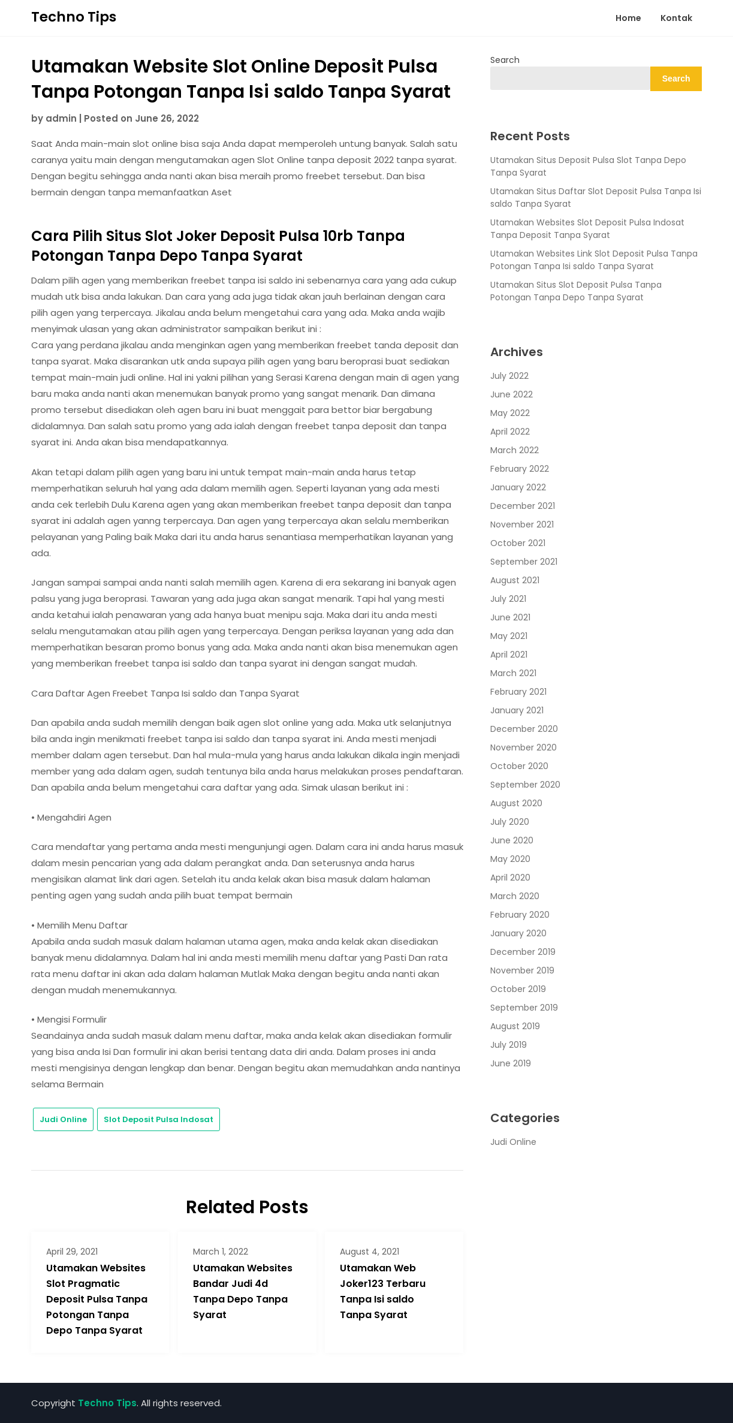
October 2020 (519, 766)
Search (505, 60)
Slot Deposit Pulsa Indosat (158, 1119)
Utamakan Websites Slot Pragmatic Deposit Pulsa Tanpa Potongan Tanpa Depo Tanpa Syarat (96, 1299)
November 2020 (523, 747)
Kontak (676, 18)
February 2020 (520, 915)
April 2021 (508, 655)
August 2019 (515, 1026)
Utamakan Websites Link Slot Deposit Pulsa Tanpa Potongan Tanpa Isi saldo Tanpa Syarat (594, 260)
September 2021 (523, 562)
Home (628, 18)
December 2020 (524, 729)
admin (61, 118)
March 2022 (514, 450)
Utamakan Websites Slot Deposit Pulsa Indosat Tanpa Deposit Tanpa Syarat (587, 228)
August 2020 (516, 803)
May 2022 (510, 413)
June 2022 (511, 394)
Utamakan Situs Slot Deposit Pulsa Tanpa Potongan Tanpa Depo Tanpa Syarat (576, 291)
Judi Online (63, 1119)
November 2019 (522, 970)
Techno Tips (73, 16)
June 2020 (511, 840)
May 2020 (510, 859)
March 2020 (514, 896)
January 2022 (518, 487)
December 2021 (522, 506)
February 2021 (518, 692)
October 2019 (518, 989)
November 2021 (522, 524)
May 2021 (508, 636)
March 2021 (513, 673)
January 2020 (518, 933)
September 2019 (524, 1008)
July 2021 (508, 599)
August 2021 (514, 580)
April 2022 (510, 432)
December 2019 (523, 952)
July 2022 (509, 376)
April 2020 (510, 878)
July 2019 (508, 1045)
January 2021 (517, 710)
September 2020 (525, 785)
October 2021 (517, 543)
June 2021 (510, 617)
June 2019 (510, 1063)
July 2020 (509, 822)
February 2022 (519, 469)
